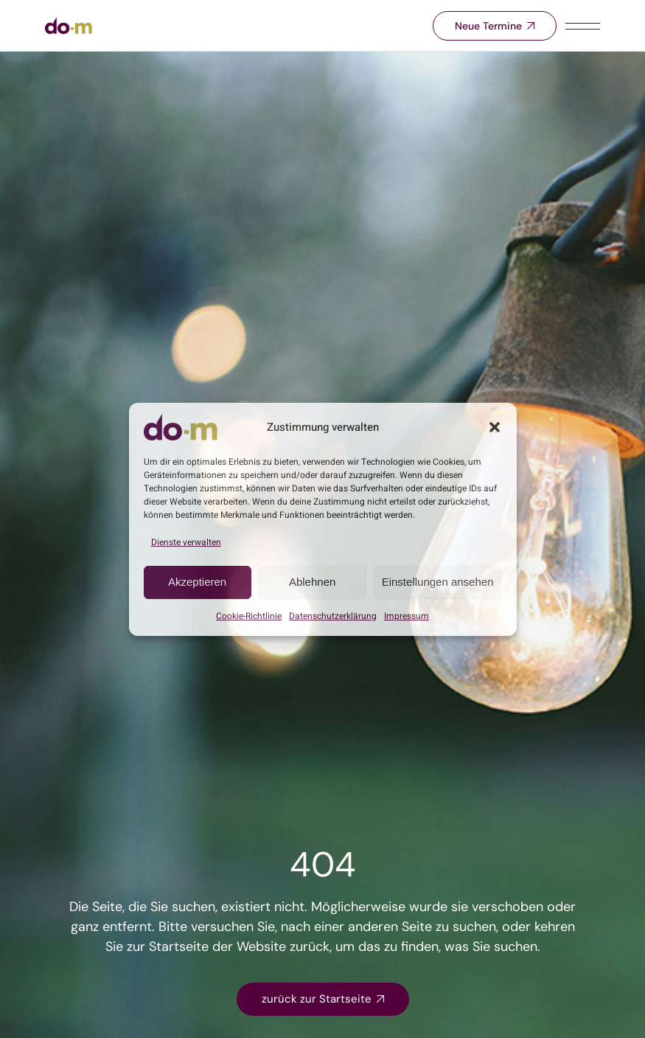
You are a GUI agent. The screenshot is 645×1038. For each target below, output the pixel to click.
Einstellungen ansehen (438, 581)
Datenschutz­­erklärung (333, 616)
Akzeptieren (197, 581)
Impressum (406, 616)
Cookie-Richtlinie (249, 616)
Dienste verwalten (186, 542)
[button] (494, 427)
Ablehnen (312, 581)
